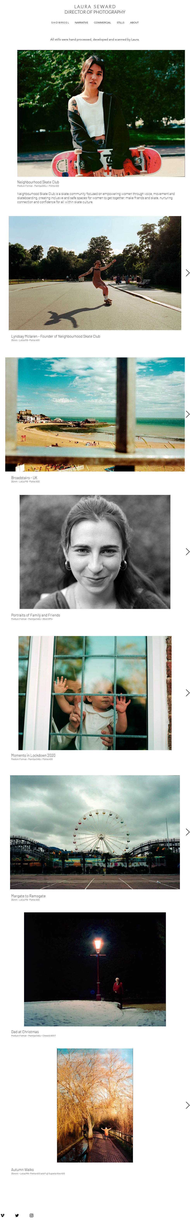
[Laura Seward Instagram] (31, 1215)
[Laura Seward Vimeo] (2, 1215)
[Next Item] (188, 273)
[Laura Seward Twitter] (17, 1215)
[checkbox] (101, 184)
